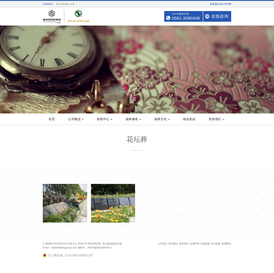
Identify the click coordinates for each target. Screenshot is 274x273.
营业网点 (173, 243)
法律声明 (194, 243)
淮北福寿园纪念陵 (112, 243)
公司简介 (162, 243)
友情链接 (205, 243)
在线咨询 (219, 16)
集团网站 (226, 243)
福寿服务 (133, 119)
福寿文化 (162, 119)
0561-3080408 (186, 18)
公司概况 (76, 119)
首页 (52, 119)
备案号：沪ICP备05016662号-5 (95, 247)
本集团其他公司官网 (220, 4)
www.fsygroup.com (58, 243)
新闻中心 (104, 119)
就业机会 (189, 119)
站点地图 (216, 243)
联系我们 (216, 119)
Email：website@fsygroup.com (60, 247)
